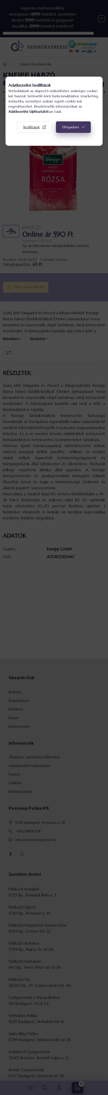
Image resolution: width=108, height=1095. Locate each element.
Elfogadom (70, 127)
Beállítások (31, 127)
